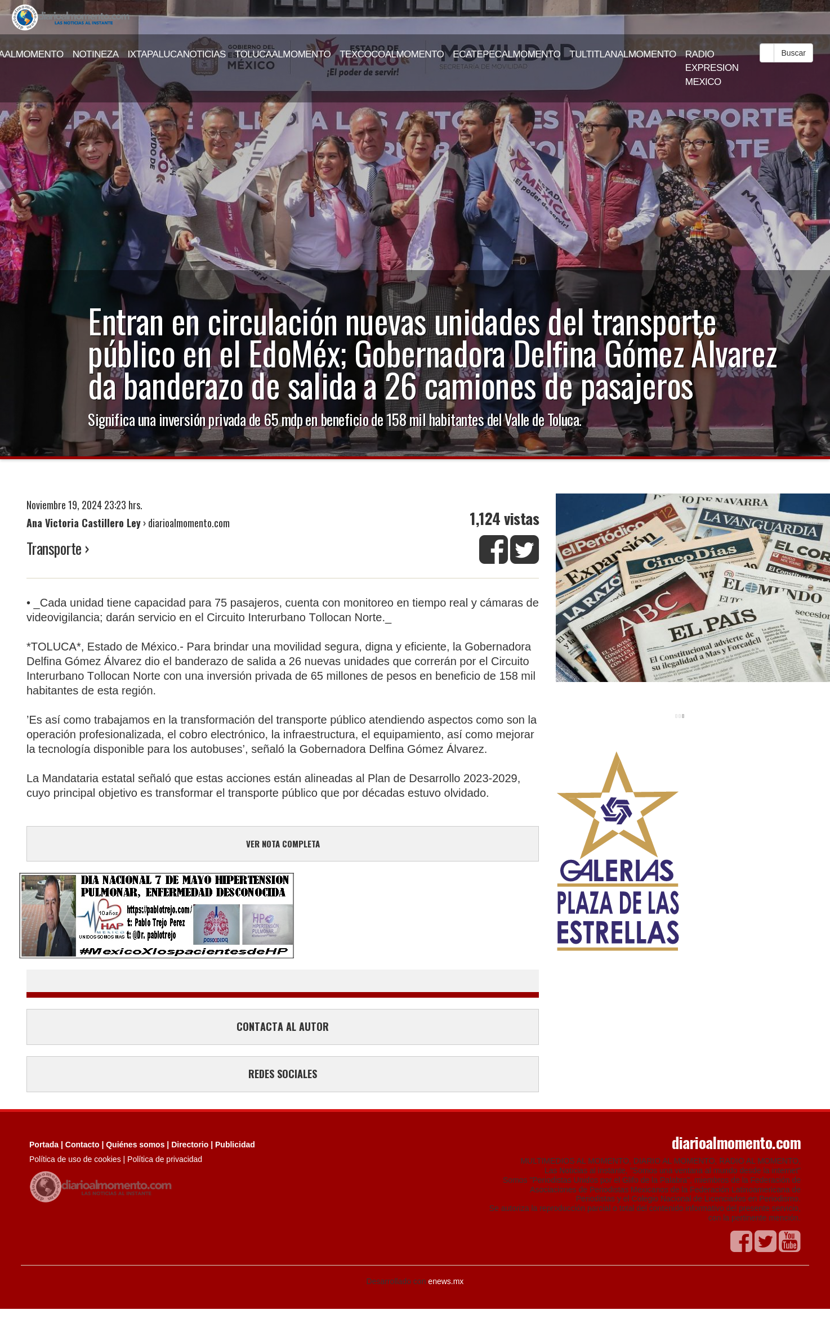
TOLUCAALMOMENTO (283, 54)
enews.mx (445, 1281)
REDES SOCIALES (282, 1073)
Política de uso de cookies (75, 1159)
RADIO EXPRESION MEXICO (712, 68)
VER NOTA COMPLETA (283, 843)
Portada (44, 1144)
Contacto (82, 1144)
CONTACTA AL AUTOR (282, 1026)
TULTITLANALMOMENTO (622, 54)
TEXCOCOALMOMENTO (392, 54)
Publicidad (235, 1144)
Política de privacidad (164, 1159)
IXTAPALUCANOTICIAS (177, 54)
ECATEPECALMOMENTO (506, 54)
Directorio (189, 1144)
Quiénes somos (135, 1144)
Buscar (793, 52)
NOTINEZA (96, 54)
